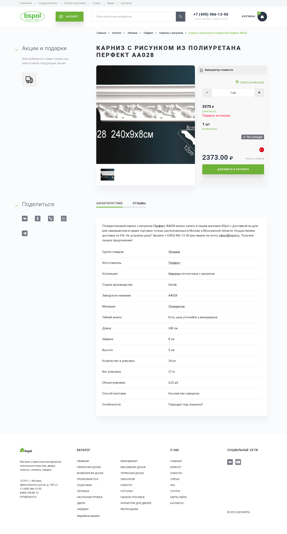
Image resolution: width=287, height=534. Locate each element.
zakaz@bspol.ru (229, 235)
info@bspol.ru (28, 496)
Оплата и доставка (75, 3)
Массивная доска (133, 466)
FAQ (172, 484)
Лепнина (174, 252)
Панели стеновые (133, 496)
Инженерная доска (90, 472)
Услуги (96, 3)
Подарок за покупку (216, 115)
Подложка (84, 484)
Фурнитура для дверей (136, 502)
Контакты (126, 3)
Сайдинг (83, 508)
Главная (176, 460)
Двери (81, 502)
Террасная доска (132, 472)
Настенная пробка (89, 496)
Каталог (175, 466)
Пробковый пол (87, 478)
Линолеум (128, 478)
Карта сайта (178, 496)
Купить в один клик (252, 82)
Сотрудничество (47, 3)
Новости (176, 472)
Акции (110, 3)
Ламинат (83, 460)
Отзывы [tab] (139, 203)
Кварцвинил (129, 460)
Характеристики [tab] (109, 203)
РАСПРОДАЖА (129, 508)
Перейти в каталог (88, 515)
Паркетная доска (89, 466)
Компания (26, 3)
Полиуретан (176, 306)
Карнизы (174, 273)
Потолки (127, 490)
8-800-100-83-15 (29, 492)
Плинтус (126, 484)
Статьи (174, 478)
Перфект (159, 226)
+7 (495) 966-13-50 (210, 14)
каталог (69, 16)
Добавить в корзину (233, 169)
